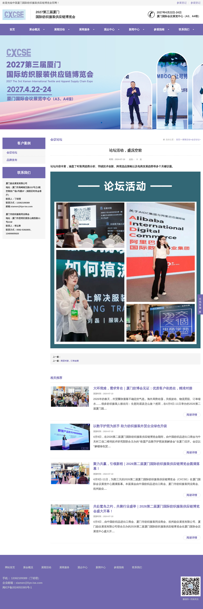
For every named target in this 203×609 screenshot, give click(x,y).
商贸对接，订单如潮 (70, 361)
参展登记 (182, 2)
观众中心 (109, 29)
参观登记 (196, 2)
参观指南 (159, 29)
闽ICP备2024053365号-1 (17, 587)
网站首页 (10, 567)
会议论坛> (196, 139)
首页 (12, 29)
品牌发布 (12, 160)
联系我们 (184, 29)
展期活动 (59, 29)
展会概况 (34, 29)
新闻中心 (134, 29)
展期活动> (186, 139)
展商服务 (84, 29)
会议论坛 (12, 152)
